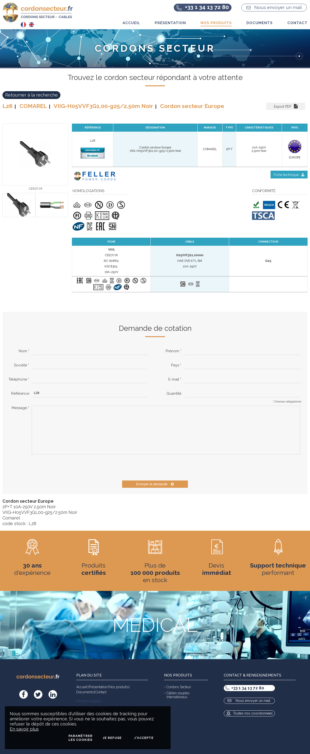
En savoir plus (24, 729)
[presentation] (69, 467)
